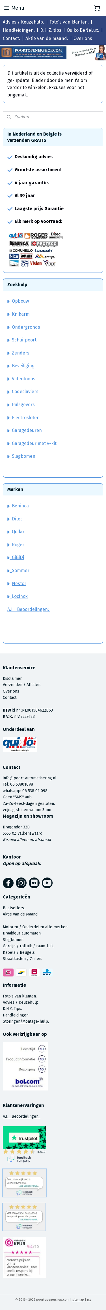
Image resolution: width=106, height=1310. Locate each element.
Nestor (19, 583)
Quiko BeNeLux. (83, 30)
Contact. (11, 38)
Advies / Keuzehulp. (23, 22)
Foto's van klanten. (69, 22)
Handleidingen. (19, 30)
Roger (18, 544)
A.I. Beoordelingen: (28, 609)
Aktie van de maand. (46, 38)
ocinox (21, 596)
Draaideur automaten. (22, 933)
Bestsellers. (14, 908)
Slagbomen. (13, 939)
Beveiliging (20, 365)
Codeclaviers (22, 391)
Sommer (20, 570)
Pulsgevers (21, 404)
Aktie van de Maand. (20, 914)
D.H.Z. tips (50, 30)
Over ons (82, 38)
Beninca (20, 506)
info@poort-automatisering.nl (30, 778)
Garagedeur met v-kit (32, 443)
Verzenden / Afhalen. (22, 684)
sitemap (78, 1299)
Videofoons (21, 378)
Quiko (18, 531)
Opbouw (18, 301)
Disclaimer (12, 678)
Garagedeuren (24, 430)
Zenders (18, 353)
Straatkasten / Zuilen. (22, 958)
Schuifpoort (24, 340)
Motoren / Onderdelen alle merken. (35, 927)
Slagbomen (23, 456)
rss (89, 1299)
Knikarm (18, 314)
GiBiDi (15, 557)
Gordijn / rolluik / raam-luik (28, 946)
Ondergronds (23, 327)
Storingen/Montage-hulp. (26, 1021)
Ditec (17, 519)
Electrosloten (23, 417)
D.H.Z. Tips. (12, 1008)
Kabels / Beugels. (19, 952)
